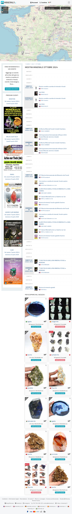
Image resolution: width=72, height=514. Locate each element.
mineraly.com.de (30, 506)
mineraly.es (51, 506)
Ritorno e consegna (40, 498)
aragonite (54, 321)
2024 (33, 64)
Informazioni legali (14, 498)
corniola (53, 454)
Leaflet (55, 60)
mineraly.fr (7, 506)
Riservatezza (23, 498)
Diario (28, 64)
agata (29, 321)
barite (29, 355)
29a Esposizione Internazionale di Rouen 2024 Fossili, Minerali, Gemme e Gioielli (53, 137)
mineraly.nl (62, 506)
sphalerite (54, 355)
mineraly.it (42, 506)
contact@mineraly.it (48, 503)
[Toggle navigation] (69, 2)
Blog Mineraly (9, 503)
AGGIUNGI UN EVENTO (12, 89)
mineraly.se (40, 508)
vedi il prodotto (36, 326)
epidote (29, 388)
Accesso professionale (52, 498)
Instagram (26, 503)
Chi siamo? (31, 498)
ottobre (38, 64)
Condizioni (5, 498)
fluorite (53, 388)
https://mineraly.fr (62, 503)
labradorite (31, 421)
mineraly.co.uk (18, 506)
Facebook (18, 503)
